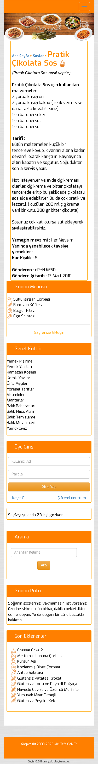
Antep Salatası (30, 672)
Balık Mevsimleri (21, 422)
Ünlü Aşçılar (17, 383)
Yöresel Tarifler (20, 389)
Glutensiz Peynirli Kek (36, 700)
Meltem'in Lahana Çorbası (39, 655)
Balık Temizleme (21, 417)
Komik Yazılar (18, 378)
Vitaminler (16, 394)
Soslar (38, 56)
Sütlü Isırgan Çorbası (31, 299)
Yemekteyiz (17, 428)
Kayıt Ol (19, 498)
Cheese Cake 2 (30, 650)
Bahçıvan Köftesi (28, 304)
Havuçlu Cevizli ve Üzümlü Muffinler (48, 689)
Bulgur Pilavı (24, 310)
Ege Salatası (24, 316)
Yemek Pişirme (19, 361)
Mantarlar (15, 400)
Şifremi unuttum (71, 498)
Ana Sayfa (20, 56)
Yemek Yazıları (19, 366)
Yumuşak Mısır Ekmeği (36, 695)
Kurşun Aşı (26, 661)
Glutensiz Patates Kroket (39, 678)
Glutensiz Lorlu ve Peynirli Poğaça (47, 683)
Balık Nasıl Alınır (21, 411)
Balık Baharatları (21, 406)
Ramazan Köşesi (21, 372)
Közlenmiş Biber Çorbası (38, 667)
